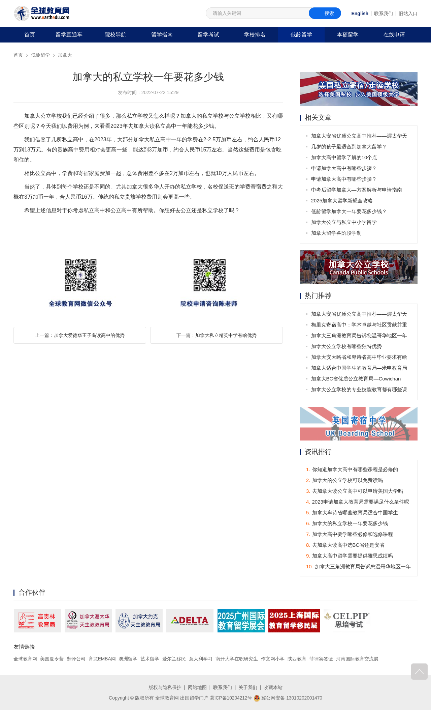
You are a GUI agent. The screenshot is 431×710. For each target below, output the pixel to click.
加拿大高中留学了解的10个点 (344, 157)
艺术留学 (150, 659)
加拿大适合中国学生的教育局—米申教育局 (359, 368)
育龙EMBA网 (102, 659)
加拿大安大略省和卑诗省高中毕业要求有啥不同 (359, 358)
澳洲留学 (128, 659)
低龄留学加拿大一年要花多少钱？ (349, 211)
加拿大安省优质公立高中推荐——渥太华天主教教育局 (359, 137)
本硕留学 (348, 34)
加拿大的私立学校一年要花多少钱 (347, 524)
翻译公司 (76, 659)
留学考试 (208, 34)
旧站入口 (408, 13)
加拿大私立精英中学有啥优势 (226, 335)
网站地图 (197, 687)
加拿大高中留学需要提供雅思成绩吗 (349, 556)
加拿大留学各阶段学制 (336, 233)
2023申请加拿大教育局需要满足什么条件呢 (357, 502)
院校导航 (115, 34)
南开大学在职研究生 (237, 659)
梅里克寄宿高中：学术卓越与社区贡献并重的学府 (359, 326)
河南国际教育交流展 (357, 659)
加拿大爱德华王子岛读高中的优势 (89, 335)
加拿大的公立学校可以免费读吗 (344, 480)
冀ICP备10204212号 (230, 697)
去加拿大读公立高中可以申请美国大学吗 (354, 491)
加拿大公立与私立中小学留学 (344, 222)
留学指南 (162, 34)
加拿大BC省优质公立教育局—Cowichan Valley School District (356, 380)
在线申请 (394, 34)
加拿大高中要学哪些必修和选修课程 (349, 534)
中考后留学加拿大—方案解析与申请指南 (356, 190)
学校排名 (255, 34)
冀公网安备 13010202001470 (288, 697)
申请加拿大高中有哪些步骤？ (344, 168)
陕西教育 (297, 659)
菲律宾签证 (321, 659)
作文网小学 (273, 659)
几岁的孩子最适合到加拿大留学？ (349, 146)
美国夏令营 (52, 659)
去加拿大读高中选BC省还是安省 (345, 545)
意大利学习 (201, 659)
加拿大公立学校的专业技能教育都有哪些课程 (359, 391)
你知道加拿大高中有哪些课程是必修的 (352, 470)
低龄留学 (301, 34)
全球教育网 (25, 659)
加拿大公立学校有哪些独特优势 (346, 346)
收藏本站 (273, 687)
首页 (29, 34)
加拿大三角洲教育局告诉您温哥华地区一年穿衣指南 (359, 337)
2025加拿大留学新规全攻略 (342, 200)
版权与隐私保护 (164, 687)
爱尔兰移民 (174, 659)
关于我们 (247, 687)
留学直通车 (69, 34)
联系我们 (383, 13)
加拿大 (65, 55)
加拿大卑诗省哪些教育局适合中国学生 (352, 513)
